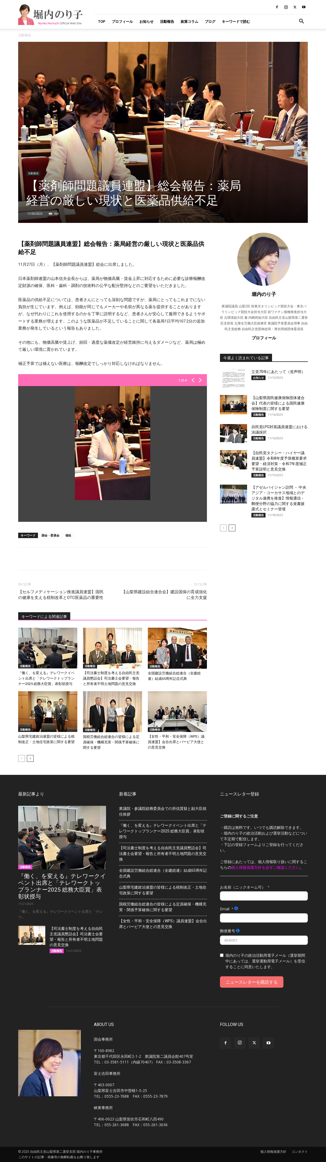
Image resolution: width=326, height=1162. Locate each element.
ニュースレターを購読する (252, 982)
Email (224, 908)
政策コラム (189, 21)
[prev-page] (21, 758)
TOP (101, 21)
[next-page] (30, 758)
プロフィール (122, 21)
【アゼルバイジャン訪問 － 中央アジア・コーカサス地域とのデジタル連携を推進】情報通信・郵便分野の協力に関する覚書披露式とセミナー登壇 (278, 498)
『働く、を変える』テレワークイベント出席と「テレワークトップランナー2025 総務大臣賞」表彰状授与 (46, 678)
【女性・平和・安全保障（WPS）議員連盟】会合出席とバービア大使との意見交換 (176, 741)
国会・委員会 (50, 535)
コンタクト (300, 1151)
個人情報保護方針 (273, 1151)
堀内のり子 (264, 294)
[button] (301, 21)
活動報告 (167, 21)
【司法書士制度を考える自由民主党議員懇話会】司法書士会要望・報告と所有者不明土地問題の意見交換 (111, 678)
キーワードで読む (236, 21)
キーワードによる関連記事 (44, 616)
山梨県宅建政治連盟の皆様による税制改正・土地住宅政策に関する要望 (162, 890)
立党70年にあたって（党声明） (278, 372)
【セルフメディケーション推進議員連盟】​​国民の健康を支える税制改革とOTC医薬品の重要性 (61, 594)
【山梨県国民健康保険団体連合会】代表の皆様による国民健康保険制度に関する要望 (278, 403)
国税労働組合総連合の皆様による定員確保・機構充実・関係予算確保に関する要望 (111, 742)
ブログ (210, 21)
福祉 (68, 535)
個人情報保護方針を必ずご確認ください (265, 867)
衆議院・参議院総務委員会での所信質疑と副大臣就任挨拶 (162, 811)
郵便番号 (227, 930)
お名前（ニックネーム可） (243, 887)
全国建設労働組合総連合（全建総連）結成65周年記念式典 (163, 873)
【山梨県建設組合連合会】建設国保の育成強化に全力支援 (164, 594)
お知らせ (146, 21)
